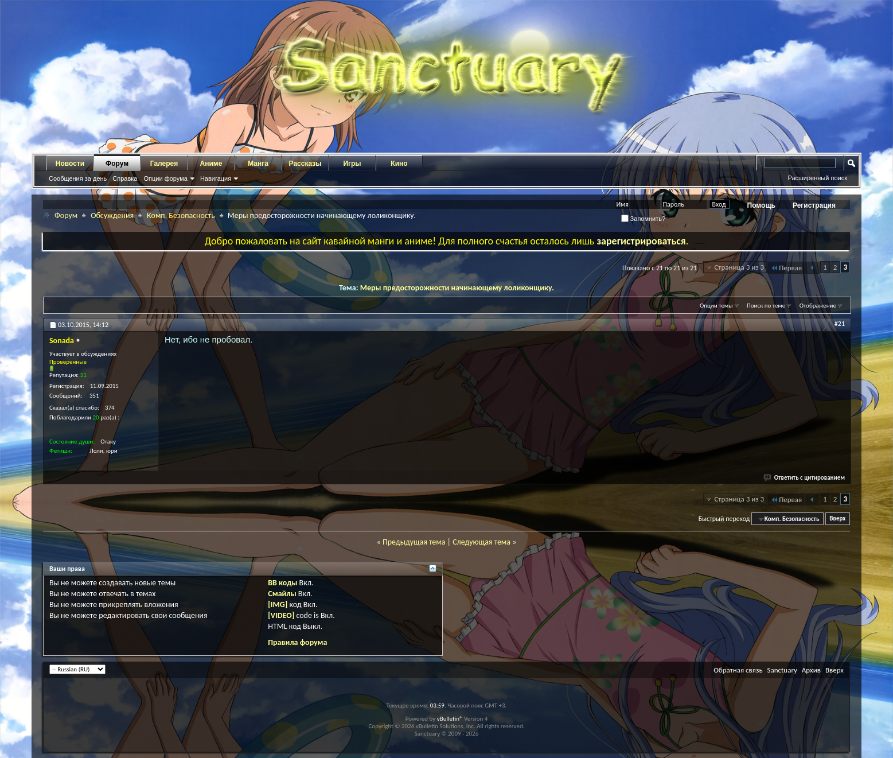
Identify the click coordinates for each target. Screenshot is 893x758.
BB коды (282, 583)
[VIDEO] (281, 615)
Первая (786, 267)
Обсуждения (112, 215)
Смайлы (282, 593)
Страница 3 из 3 (739, 267)
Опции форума (165, 178)
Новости (70, 164)
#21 (839, 324)
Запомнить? (643, 218)
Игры (352, 164)
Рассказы (305, 164)
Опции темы (716, 305)
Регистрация (814, 205)
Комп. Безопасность (181, 215)
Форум (117, 164)
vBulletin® (450, 718)
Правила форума (297, 642)
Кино (399, 164)
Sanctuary (782, 670)
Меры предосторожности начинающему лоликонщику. (457, 288)
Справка (124, 178)
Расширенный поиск (817, 177)
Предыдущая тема (414, 542)
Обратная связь (737, 670)
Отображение (818, 305)
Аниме (211, 164)
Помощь (761, 205)
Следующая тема (481, 542)
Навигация (215, 178)
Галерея (164, 164)
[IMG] (277, 604)
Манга (258, 164)
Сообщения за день (78, 178)
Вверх (837, 519)
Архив (811, 670)
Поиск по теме (766, 305)
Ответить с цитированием (805, 477)
